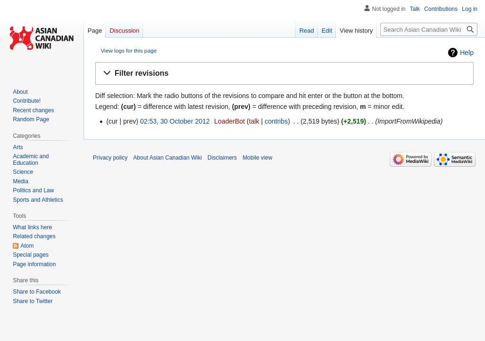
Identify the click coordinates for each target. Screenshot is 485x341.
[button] (284, 73)
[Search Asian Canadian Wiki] (428, 29)
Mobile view (257, 157)
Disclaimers (222, 157)
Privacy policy (110, 157)
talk (254, 121)
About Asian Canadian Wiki (167, 157)
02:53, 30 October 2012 (175, 121)
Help (467, 52)
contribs (276, 121)
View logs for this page (129, 50)
